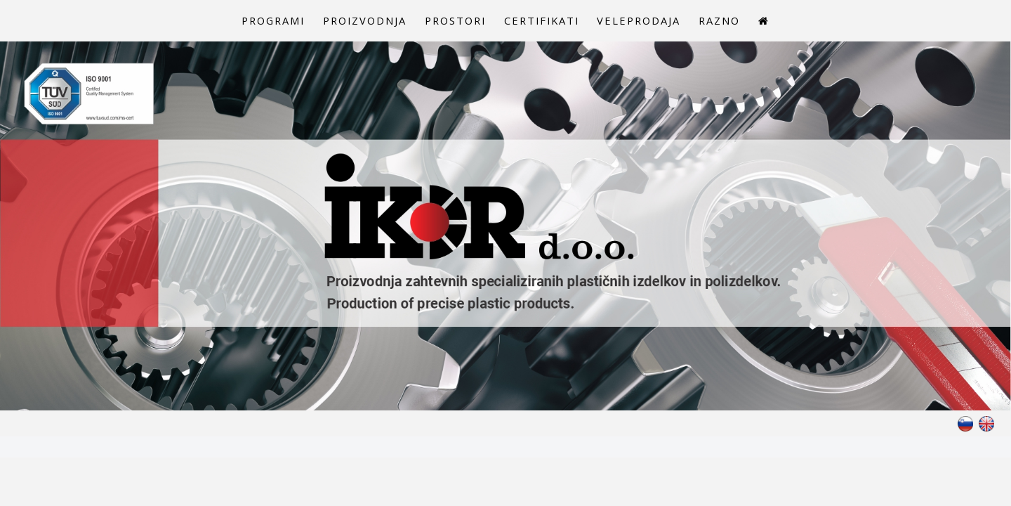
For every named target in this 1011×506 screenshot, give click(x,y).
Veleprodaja (651, 22)
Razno (739, 22)
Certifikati (546, 22)
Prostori (452, 22)
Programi (253, 22)
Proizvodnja (353, 22)
